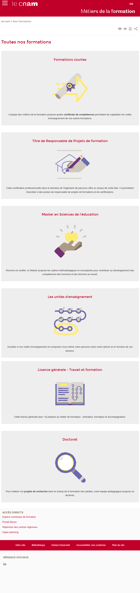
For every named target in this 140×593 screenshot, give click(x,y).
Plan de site (118, 545)
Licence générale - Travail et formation (70, 370)
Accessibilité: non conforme (91, 545)
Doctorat (70, 439)
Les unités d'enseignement (70, 297)
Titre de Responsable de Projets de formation (70, 141)
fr (131, 4)
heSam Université (61, 545)
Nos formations (22, 21)
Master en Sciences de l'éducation (70, 214)
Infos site (20, 545)
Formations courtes (70, 60)
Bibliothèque (38, 545)
